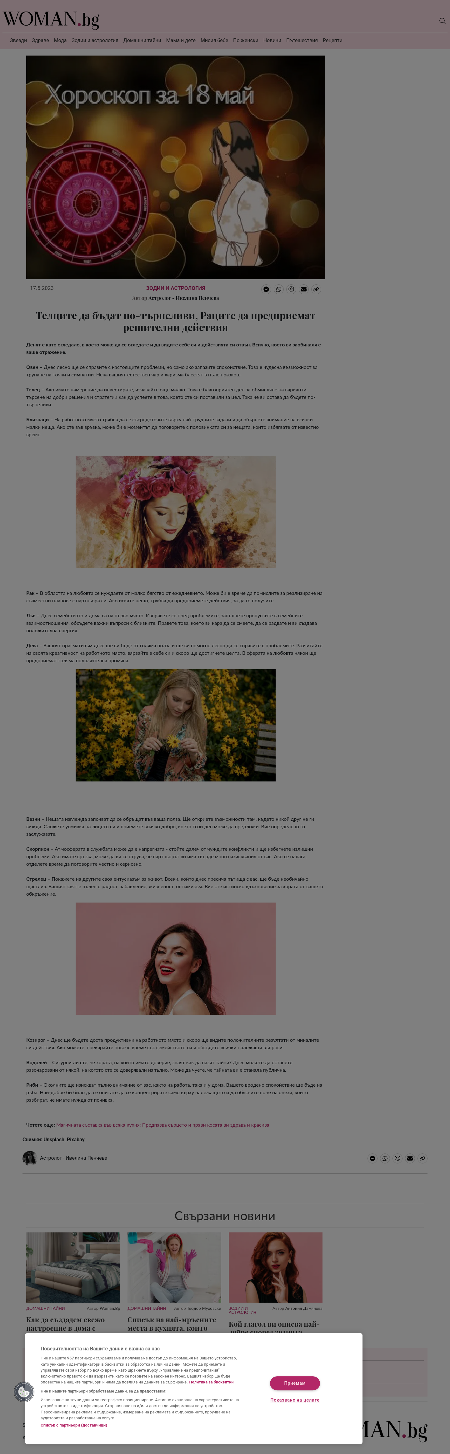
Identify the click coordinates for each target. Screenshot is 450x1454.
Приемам (295, 1383)
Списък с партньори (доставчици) (74, 1425)
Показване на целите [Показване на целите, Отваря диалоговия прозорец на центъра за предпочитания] (294, 1400)
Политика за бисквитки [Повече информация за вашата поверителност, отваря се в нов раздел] (211, 1382)
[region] (193, 1388)
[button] (24, 1392)
